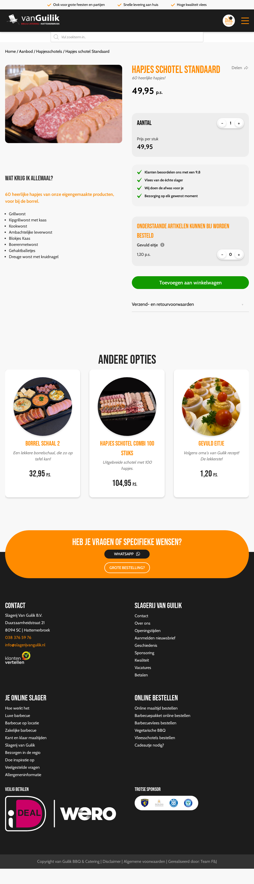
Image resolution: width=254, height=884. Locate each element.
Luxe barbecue (17, 715)
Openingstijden (148, 630)
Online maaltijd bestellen (156, 708)
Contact (141, 615)
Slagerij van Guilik (20, 745)
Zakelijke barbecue (20, 730)
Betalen (141, 675)
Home (10, 51)
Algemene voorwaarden (144, 861)
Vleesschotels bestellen (155, 737)
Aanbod (26, 51)
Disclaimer (112, 861)
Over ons (142, 623)
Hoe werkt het (17, 708)
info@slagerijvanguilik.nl (25, 644)
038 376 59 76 (18, 637)
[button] (245, 21)
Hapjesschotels (49, 51)
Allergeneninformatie (23, 774)
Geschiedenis (146, 645)
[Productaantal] (230, 123)
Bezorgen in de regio (22, 752)
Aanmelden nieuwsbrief (155, 638)
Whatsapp (124, 554)
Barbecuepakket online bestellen (162, 715)
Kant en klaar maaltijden (26, 737)
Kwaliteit (142, 660)
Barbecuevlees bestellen (155, 723)
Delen (237, 67)
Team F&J (209, 861)
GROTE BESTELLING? (127, 567)
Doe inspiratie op (19, 759)
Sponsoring (144, 652)
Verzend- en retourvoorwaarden (163, 304)
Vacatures (143, 667)
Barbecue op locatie (22, 723)
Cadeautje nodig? (149, 745)
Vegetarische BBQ (150, 730)
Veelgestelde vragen (22, 767)
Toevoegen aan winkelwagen (190, 283)
